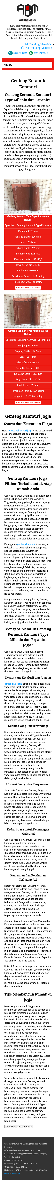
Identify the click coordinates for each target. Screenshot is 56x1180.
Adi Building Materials (37, 44)
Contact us (15, 1173)
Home (6, 1173)
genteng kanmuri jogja (21, 430)
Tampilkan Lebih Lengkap (19, 1126)
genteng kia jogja (13, 683)
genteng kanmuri (26, 544)
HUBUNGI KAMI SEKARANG (28, 288)
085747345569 (20, 53)
